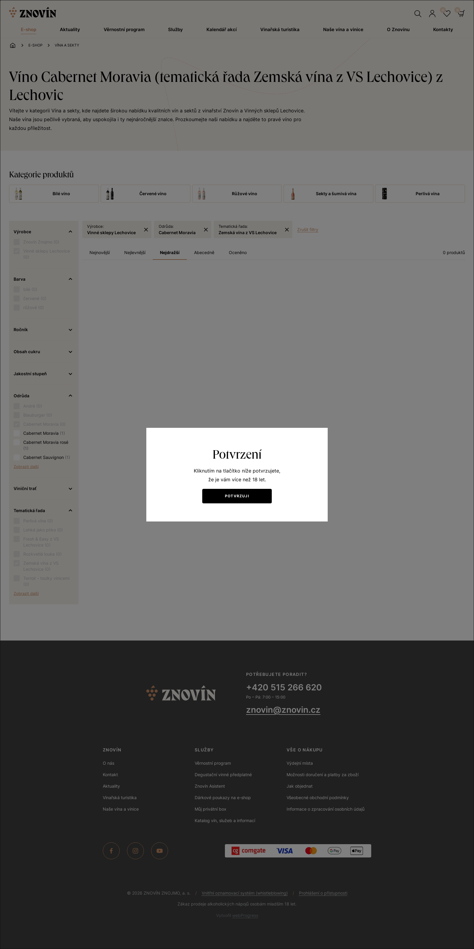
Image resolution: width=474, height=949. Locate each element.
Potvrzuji (237, 496)
